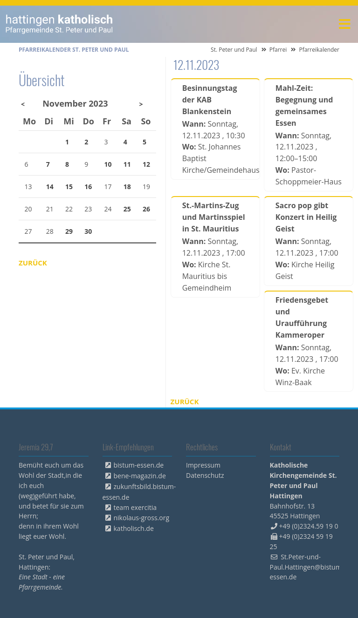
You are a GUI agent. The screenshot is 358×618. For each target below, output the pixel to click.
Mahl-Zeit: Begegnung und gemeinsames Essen (304, 105)
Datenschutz (205, 475)
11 (127, 164)
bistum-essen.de (139, 465)
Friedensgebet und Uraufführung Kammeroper (301, 317)
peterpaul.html (59, 24)
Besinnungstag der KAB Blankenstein (209, 99)
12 (146, 164)
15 (69, 186)
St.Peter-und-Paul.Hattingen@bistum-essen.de (307, 567)
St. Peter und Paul (234, 50)
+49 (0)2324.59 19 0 (308, 526)
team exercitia (135, 507)
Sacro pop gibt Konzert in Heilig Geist (306, 217)
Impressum (203, 465)
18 (127, 186)
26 (146, 208)
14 (50, 186)
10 (108, 164)
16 (88, 186)
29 (69, 231)
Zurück (185, 401)
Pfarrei (278, 50)
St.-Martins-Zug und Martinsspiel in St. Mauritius (213, 217)
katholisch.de (134, 528)
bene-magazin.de (140, 475)
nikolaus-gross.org (142, 517)
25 (127, 208)
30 (88, 231)
